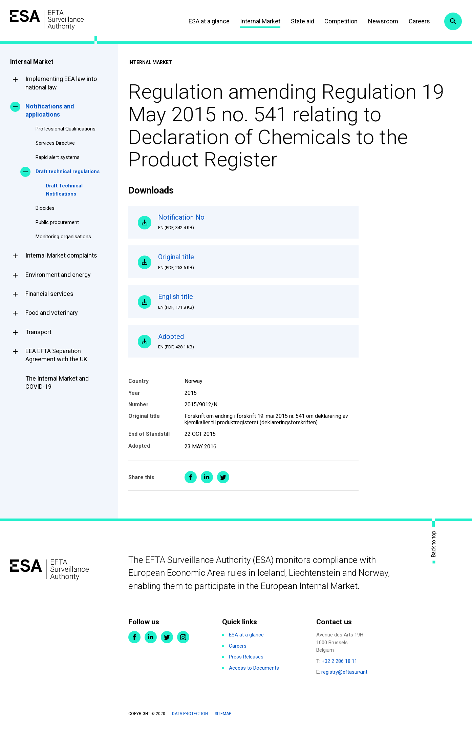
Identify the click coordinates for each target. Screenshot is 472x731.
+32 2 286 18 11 (339, 665)
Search (453, 21)
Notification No (253, 222)
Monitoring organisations (63, 236)
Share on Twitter (223, 481)
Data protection (190, 717)
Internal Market (258, 21)
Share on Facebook (191, 481)
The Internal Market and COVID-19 (57, 382)
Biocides (45, 208)
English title (253, 303)
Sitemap (223, 717)
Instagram (183, 641)
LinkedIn (151, 641)
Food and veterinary (51, 312)
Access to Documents (254, 672)
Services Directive (55, 143)
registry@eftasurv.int (344, 676)
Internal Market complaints (61, 255)
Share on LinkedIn (207, 481)
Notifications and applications (49, 110)
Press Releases (246, 660)
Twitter (167, 641)
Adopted (253, 344)
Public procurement (57, 222)
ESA (49, 20)
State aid (301, 21)
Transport (38, 332)
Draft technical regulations (68, 171)
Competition (339, 21)
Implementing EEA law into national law (61, 82)
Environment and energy (58, 274)
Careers (417, 21)
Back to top (433, 547)
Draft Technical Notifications (64, 190)
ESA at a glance (207, 21)
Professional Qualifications (65, 129)
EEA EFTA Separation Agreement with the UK (56, 355)
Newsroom (381, 21)
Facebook (134, 641)
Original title (253, 263)
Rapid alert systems (58, 157)
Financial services (49, 293)
